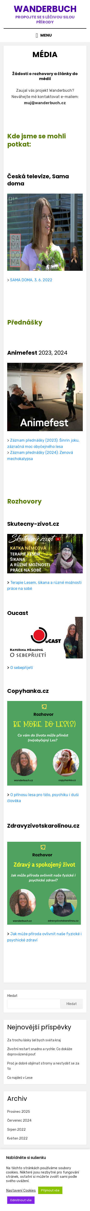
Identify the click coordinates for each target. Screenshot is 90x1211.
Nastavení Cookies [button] (21, 1190)
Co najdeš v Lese (20, 1078)
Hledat (12, 996)
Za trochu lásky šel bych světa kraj (34, 1040)
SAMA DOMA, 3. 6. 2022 (31, 280)
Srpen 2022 (16, 1130)
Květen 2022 (17, 1138)
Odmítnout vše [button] (21, 1200)
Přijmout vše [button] (50, 1190)
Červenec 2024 (19, 1121)
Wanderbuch (45, 9)
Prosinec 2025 (18, 1112)
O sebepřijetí (21, 667)
